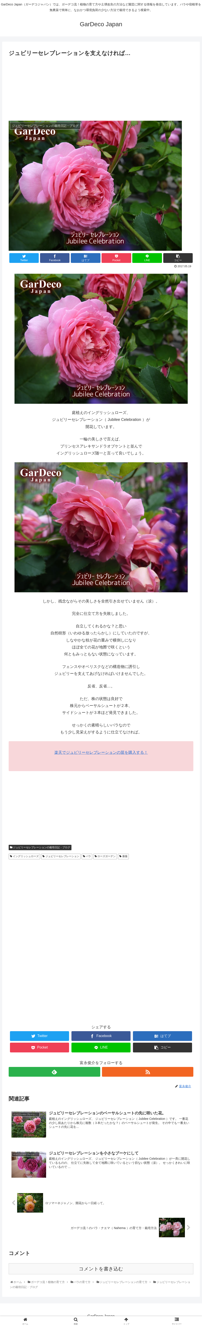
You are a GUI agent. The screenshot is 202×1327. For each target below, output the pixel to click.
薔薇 (123, 856)
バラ (87, 856)
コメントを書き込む (101, 1269)
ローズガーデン (105, 856)
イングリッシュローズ (24, 856)
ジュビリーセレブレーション (60, 856)
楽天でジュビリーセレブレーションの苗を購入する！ (101, 752)
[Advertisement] (101, 90)
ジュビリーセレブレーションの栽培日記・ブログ (40, 847)
